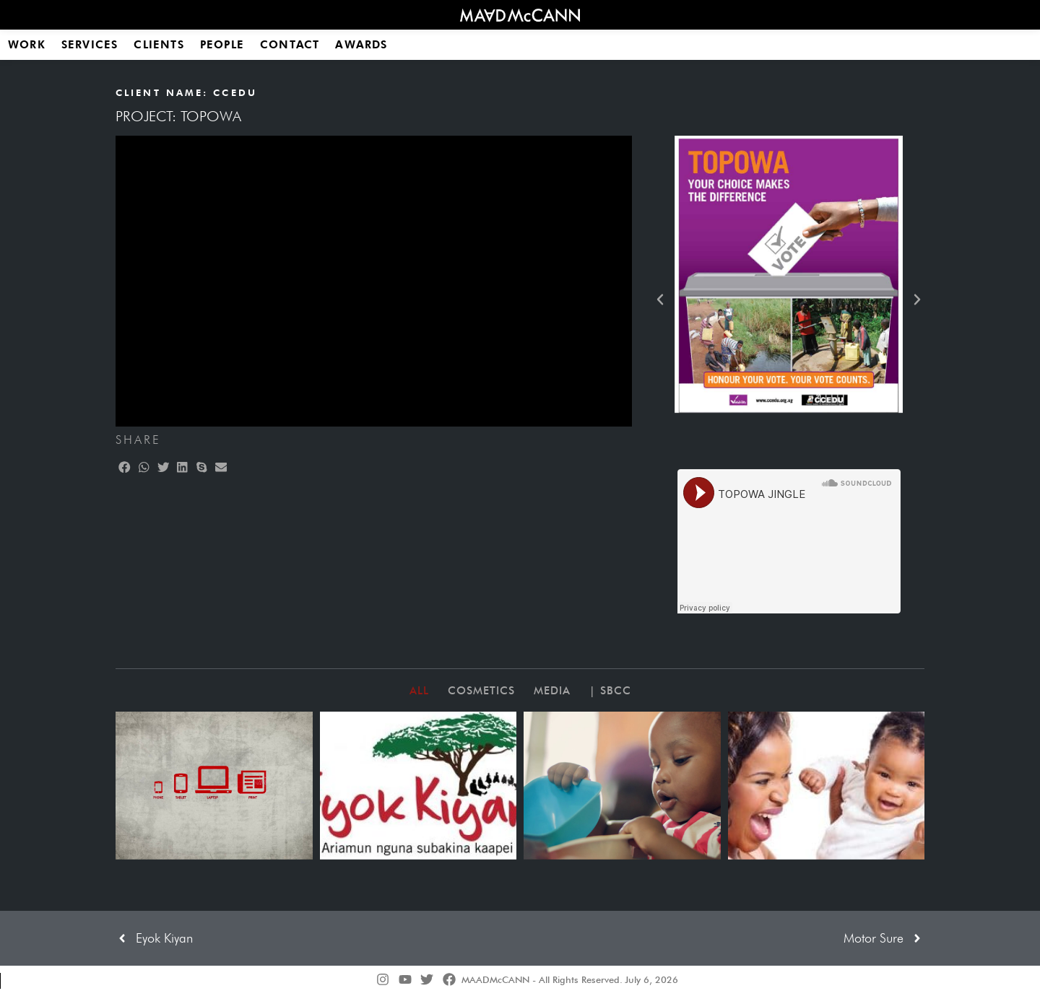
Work (27, 44)
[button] (125, 467)
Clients (158, 44)
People (222, 44)
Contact (289, 44)
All (419, 690)
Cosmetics (481, 690)
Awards (361, 44)
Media (552, 690)
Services (89, 44)
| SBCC (610, 690)
